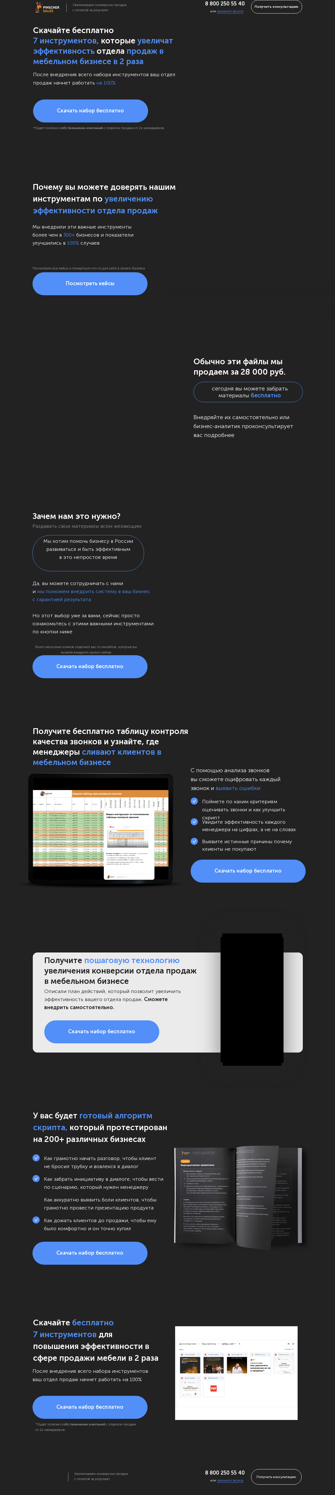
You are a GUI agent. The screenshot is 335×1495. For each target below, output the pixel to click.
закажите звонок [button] (230, 11)
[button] (90, 110)
